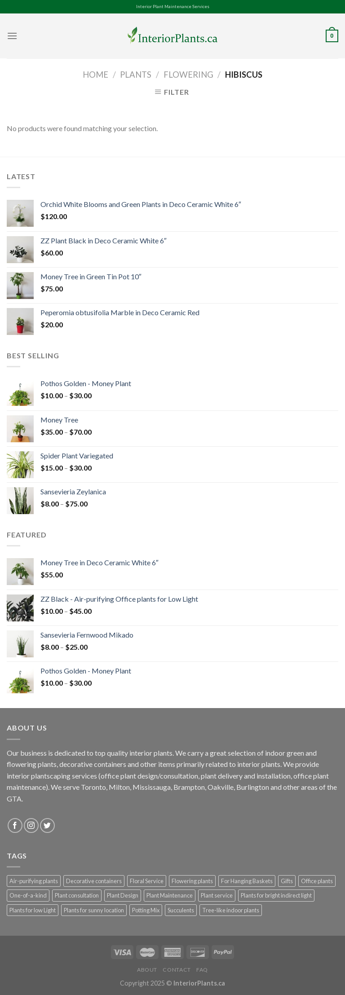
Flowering (188, 74)
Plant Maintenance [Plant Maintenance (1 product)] (169, 895)
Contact (176, 969)
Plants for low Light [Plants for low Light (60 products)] (32, 910)
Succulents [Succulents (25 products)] (181, 910)
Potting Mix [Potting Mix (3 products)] (145, 910)
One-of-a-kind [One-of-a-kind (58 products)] (28, 895)
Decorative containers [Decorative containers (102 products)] (94, 881)
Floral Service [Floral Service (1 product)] (147, 881)
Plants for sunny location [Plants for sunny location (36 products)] (94, 910)
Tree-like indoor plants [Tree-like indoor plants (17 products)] (230, 910)
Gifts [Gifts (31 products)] (287, 881)
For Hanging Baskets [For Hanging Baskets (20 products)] (247, 881)
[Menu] (12, 36)
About (147, 969)
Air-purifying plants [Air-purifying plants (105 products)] (33, 881)
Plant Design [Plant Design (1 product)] (122, 895)
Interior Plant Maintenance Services (172, 6)
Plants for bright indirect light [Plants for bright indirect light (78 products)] (276, 895)
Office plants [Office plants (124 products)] (317, 881)
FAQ (202, 969)
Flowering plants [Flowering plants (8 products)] (192, 881)
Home (95, 74)
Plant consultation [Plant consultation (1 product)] (77, 895)
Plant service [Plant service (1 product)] (217, 895)
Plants (135, 74)
